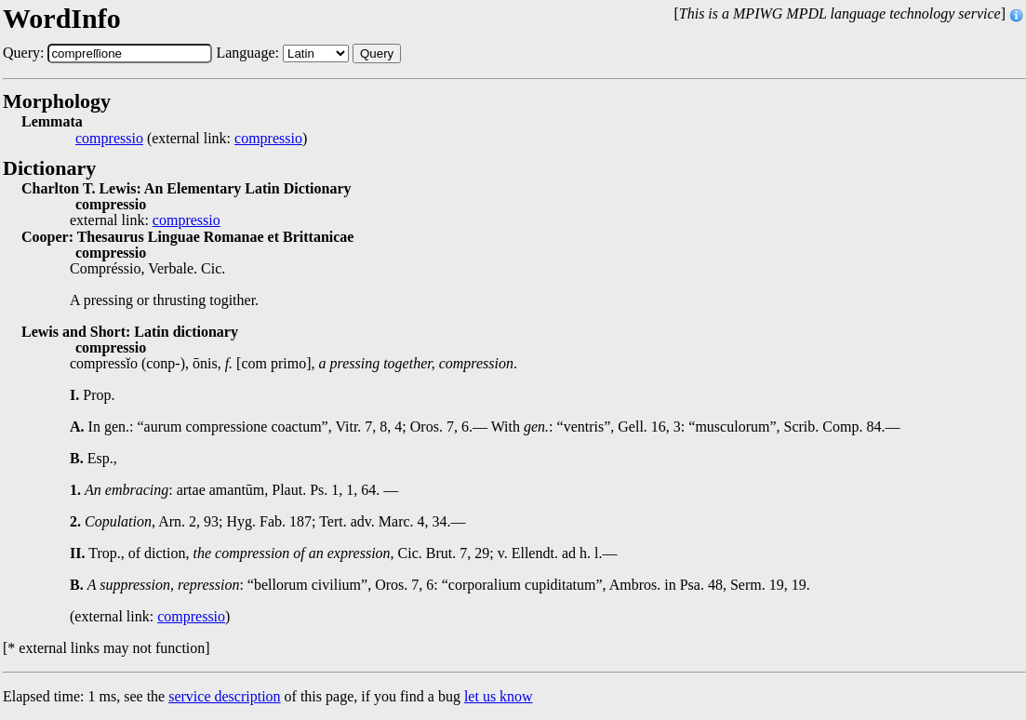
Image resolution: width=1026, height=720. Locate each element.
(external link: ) (191, 138)
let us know (498, 696)
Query (376, 53)
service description (224, 696)
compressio (109, 138)
